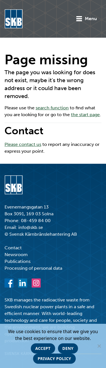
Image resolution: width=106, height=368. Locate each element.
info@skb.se (30, 227)
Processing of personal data (33, 268)
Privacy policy (54, 358)
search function (52, 107)
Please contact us (23, 144)
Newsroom (16, 254)
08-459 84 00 (36, 220)
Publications (18, 261)
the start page (85, 114)
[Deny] (99, 346)
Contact (13, 247)
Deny (68, 348)
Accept (43, 348)
